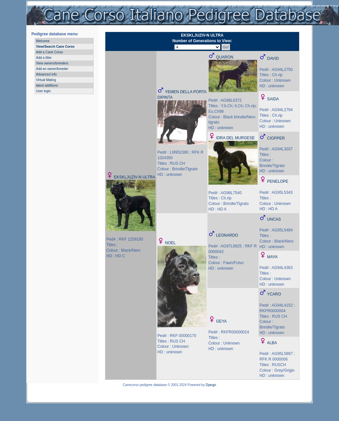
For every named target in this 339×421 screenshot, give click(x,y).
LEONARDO (227, 235)
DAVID (273, 58)
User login (43, 91)
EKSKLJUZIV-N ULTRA (134, 177)
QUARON (224, 57)
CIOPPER (276, 138)
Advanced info (46, 74)
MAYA (272, 257)
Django (211, 385)
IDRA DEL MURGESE (235, 138)
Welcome (43, 41)
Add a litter (44, 57)
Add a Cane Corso (49, 52)
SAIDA (273, 99)
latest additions (47, 85)
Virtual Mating (46, 80)
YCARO (274, 294)
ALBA (272, 343)
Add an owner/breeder (52, 69)
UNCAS (274, 219)
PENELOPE (277, 181)
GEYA (221, 321)
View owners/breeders (52, 63)
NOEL (170, 243)
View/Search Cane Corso (55, 46)
